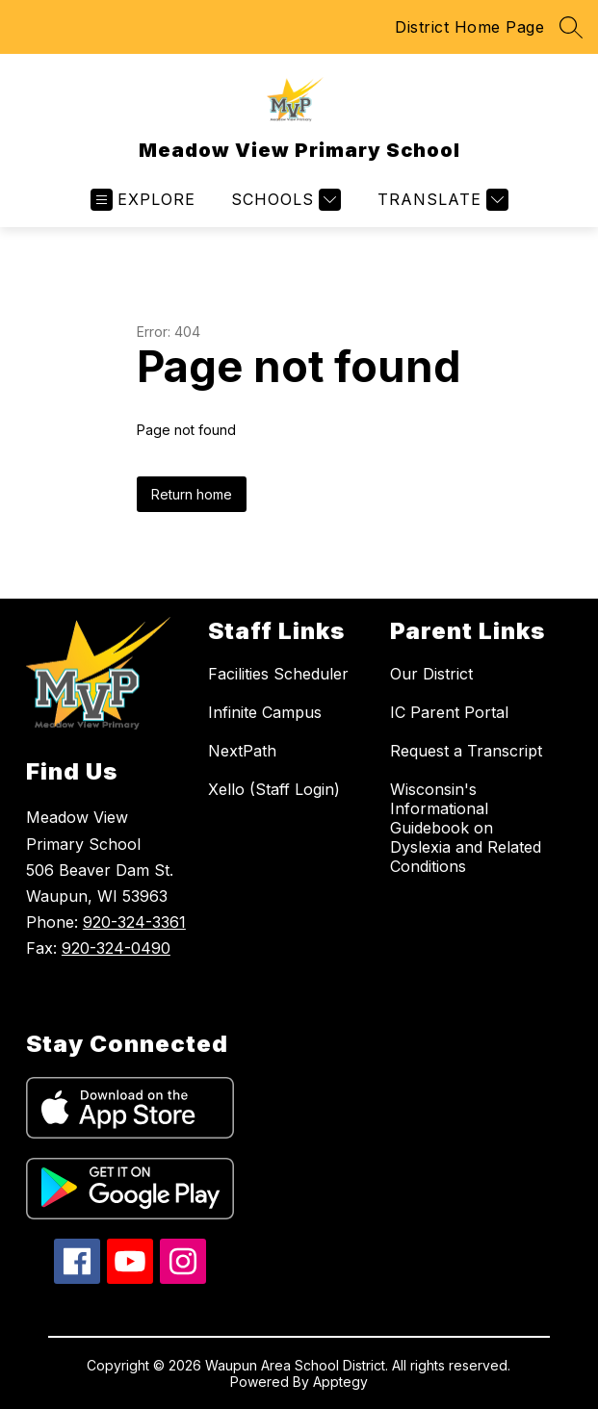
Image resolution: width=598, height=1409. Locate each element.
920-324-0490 (116, 948)
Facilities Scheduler (278, 673)
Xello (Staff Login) (274, 789)
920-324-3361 (134, 922)
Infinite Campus (265, 712)
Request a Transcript (466, 750)
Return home (191, 494)
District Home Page (469, 27)
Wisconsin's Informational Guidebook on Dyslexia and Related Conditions (465, 828)
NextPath (242, 750)
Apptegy (340, 1381)
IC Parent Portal (449, 712)
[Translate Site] (440, 200)
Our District (431, 673)
